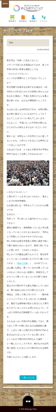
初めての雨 (22, 263)
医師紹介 (33, 18)
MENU (5, 4)
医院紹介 (12, 18)
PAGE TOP (28, 399)
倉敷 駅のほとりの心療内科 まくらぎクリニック (28, 8)
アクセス (43, 18)
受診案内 (22, 18)
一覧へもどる (28, 377)
